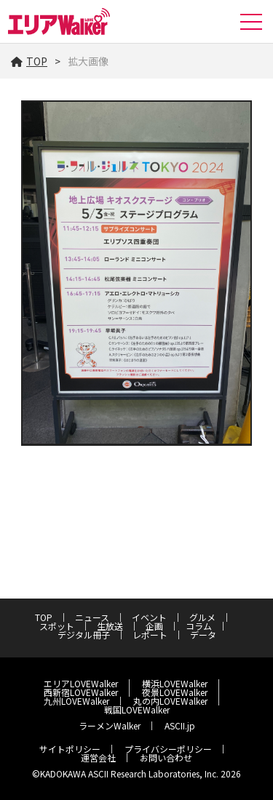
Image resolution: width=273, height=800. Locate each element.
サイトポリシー (69, 749)
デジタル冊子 (84, 634)
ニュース (92, 617)
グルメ (202, 617)
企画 (154, 626)
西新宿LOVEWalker (81, 692)
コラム (199, 626)
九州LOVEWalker (76, 701)
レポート (149, 634)
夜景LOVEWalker (174, 692)
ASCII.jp (180, 725)
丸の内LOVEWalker (170, 701)
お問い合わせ (166, 757)
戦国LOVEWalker (137, 709)
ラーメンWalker (110, 725)
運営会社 (98, 757)
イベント (149, 617)
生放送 (110, 626)
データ (203, 634)
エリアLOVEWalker (81, 683)
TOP (29, 61)
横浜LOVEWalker (174, 683)
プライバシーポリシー (168, 749)
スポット (56, 626)
